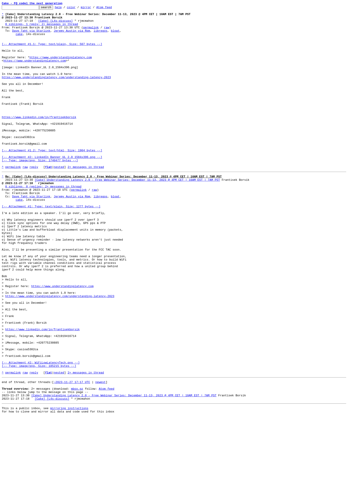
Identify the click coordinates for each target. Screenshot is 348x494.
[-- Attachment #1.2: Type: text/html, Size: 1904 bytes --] (52, 179)
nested (59, 199)
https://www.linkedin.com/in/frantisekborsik (39, 140)
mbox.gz (77, 463)
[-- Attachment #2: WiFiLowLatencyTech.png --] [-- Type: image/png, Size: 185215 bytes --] (41, 435)
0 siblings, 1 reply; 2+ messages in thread (41, 28)
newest (100, 455)
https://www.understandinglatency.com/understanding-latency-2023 (56, 92)
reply (34, 199)
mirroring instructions (69, 485)
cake (19, 40)
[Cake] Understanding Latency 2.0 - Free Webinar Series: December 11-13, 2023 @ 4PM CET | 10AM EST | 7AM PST (127, 214)
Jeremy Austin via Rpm (72, 36)
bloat (115, 36)
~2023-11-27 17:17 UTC (72, 455)
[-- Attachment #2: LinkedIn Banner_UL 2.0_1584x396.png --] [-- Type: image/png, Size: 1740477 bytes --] (52, 189)
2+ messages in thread (85, 199)
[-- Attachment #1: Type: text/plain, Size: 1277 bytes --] (51, 245)
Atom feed (111, 8)
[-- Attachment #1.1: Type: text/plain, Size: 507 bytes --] (52, 52)
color (78, 8)
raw (106, 32)
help (65, 8)
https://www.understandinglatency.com (61, 68)
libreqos (100, 36)
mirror (93, 8)
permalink (91, 32)
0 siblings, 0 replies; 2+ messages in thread (43, 222)
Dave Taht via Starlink (31, 36)
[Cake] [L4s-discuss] (55, 24)
